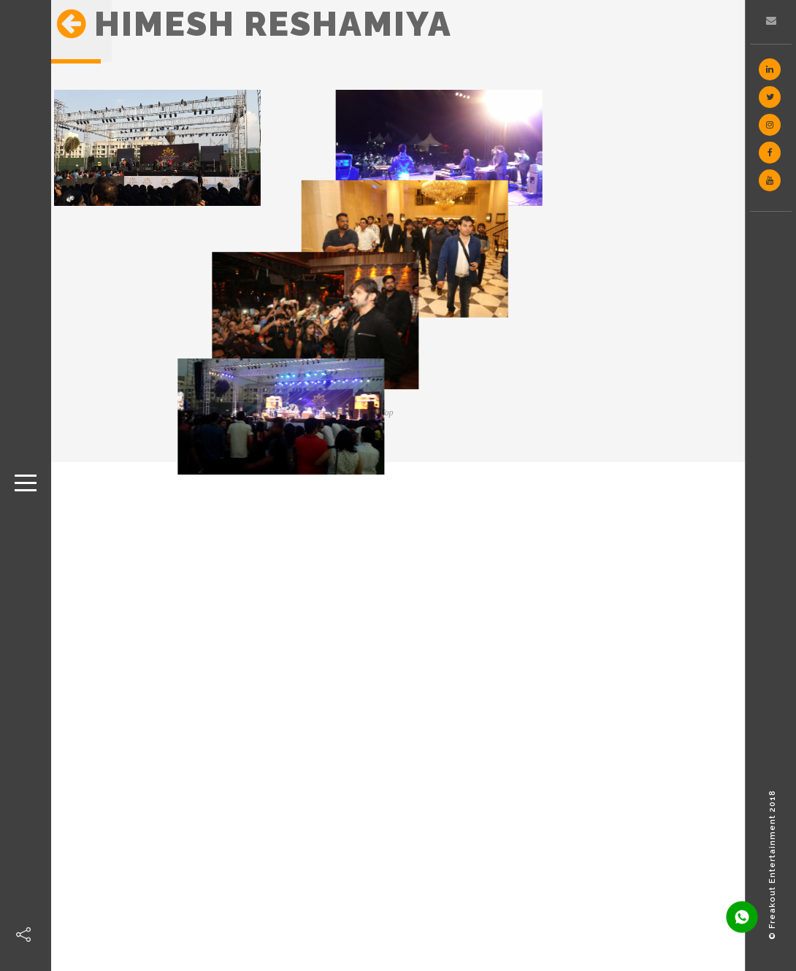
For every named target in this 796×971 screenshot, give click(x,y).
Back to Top (373, 412)
